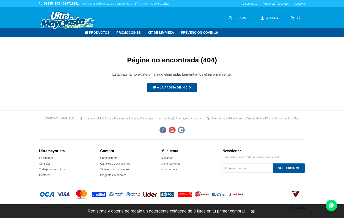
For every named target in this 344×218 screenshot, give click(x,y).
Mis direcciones (170, 163)
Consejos (45, 163)
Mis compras (169, 169)
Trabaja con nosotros (52, 169)
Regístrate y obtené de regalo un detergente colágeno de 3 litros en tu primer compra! (166, 211)
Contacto (299, 3)
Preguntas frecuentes (276, 3)
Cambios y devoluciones (115, 163)
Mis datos (167, 158)
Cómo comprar (109, 158)
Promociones (128, 32)
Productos (99, 32)
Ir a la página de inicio (172, 87)
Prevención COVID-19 (199, 32)
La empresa (250, 3)
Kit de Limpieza (161, 32)
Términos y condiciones (114, 169)
